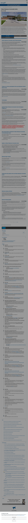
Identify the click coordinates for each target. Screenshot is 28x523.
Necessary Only (14, 517)
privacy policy (18, 515)
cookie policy (22, 515)
